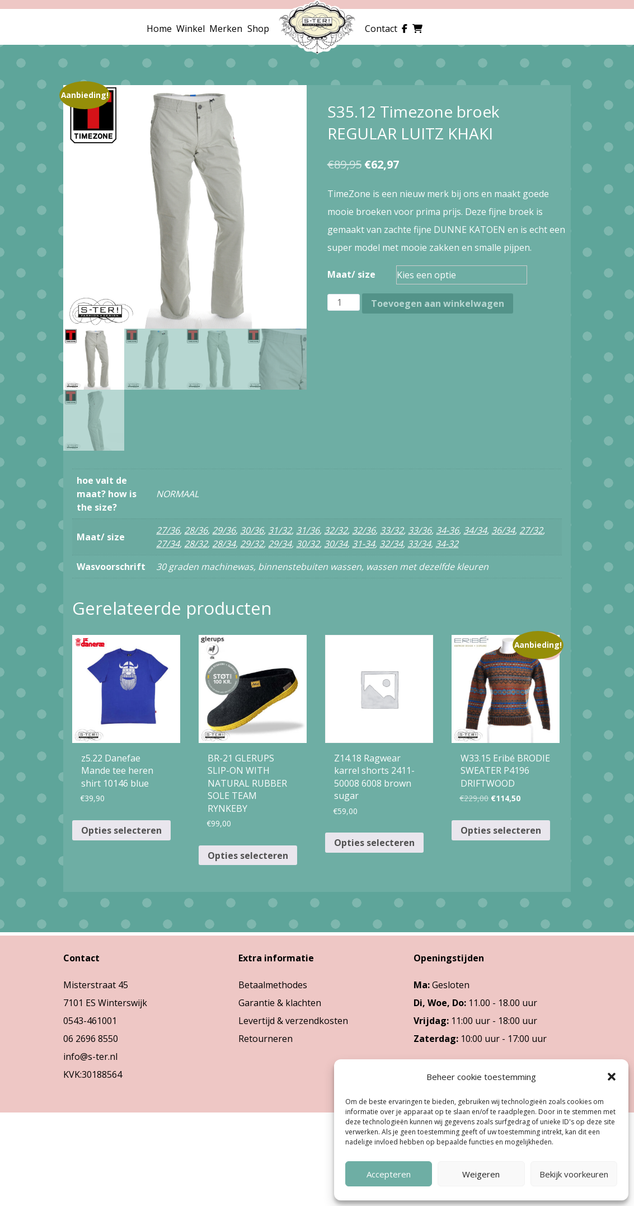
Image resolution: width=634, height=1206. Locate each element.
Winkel (190, 28)
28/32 (196, 543)
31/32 (280, 530)
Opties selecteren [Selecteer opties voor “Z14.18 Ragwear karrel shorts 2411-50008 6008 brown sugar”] (374, 842)
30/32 (308, 543)
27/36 (168, 530)
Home (159, 28)
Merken (225, 28)
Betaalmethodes (272, 985)
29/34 (280, 543)
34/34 (475, 530)
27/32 (531, 530)
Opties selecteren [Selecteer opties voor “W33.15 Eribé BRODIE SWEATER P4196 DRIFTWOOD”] (501, 830)
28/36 (196, 530)
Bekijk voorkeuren (573, 1174)
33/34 (419, 543)
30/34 (335, 543)
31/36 (308, 530)
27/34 (168, 543)
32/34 (391, 543)
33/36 (419, 530)
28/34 (224, 543)
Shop (258, 28)
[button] (611, 1076)
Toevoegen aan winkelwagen (437, 303)
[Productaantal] (343, 302)
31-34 (363, 543)
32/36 (363, 530)
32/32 (335, 530)
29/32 (252, 543)
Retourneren (265, 1038)
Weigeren (481, 1174)
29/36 (224, 530)
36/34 (503, 530)
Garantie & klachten (279, 1003)
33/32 (391, 530)
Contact (381, 28)
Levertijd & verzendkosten (293, 1021)
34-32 (446, 543)
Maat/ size (351, 274)
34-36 (447, 530)
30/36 (252, 530)
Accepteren (389, 1174)
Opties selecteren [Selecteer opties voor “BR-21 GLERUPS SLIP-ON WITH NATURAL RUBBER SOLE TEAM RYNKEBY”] (248, 855)
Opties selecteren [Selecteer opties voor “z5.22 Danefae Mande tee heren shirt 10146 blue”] (121, 830)
